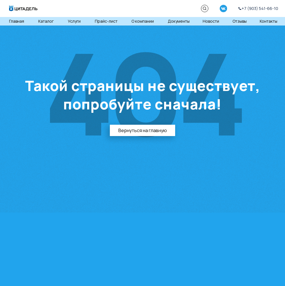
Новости (211, 21)
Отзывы (239, 21)
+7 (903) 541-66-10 (260, 8)
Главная (16, 21)
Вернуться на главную (142, 130)
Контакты (268, 21)
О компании (142, 21)
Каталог (46, 21)
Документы (179, 21)
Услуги (74, 21)
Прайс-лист (106, 21)
